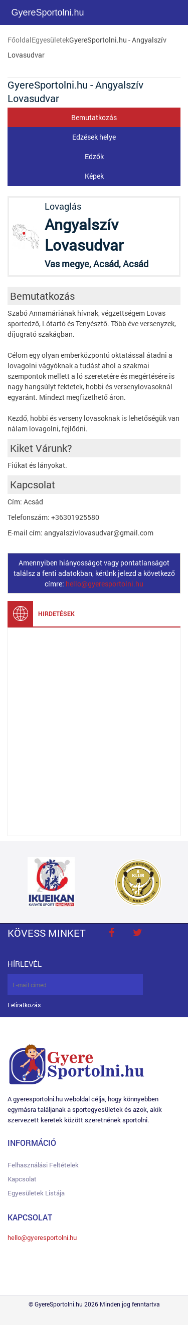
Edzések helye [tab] (94, 137)
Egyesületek (50, 40)
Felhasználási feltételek (43, 1164)
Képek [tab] (94, 176)
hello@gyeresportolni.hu (104, 583)
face (111, 932)
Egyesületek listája (36, 1192)
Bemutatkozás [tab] (94, 117)
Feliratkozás (24, 1005)
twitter (137, 932)
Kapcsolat (22, 1178)
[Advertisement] (94, 732)
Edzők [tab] (94, 156)
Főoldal (20, 40)
